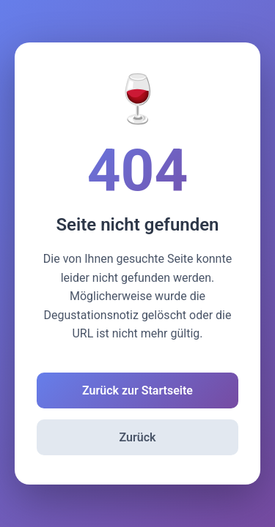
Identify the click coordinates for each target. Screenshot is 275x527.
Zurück (138, 437)
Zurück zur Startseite (137, 390)
